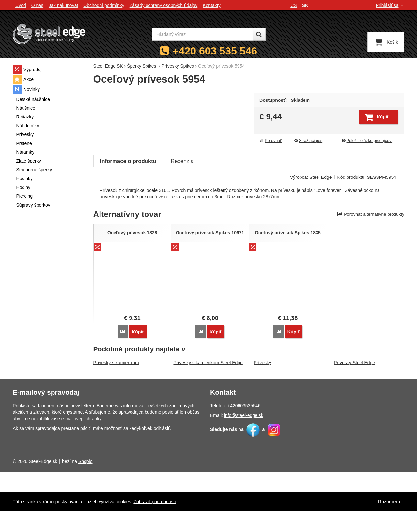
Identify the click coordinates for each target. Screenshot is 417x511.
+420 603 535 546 (215, 51)
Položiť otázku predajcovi (366, 140)
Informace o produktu (128, 199)
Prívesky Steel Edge (354, 401)
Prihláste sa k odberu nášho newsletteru (53, 444)
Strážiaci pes (308, 140)
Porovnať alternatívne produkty (370, 252)
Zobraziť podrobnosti (154, 501)
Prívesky (262, 401)
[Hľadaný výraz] (202, 34)
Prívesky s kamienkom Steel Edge (207, 401)
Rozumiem (389, 501)
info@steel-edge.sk (243, 454)
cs (293, 5)
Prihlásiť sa (390, 5)
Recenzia (182, 199)
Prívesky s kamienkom (116, 401)
